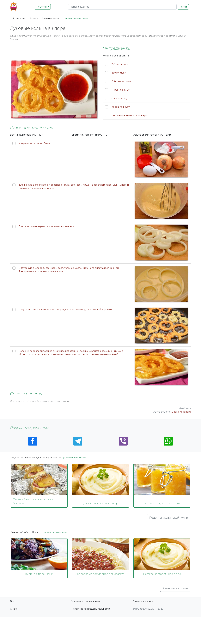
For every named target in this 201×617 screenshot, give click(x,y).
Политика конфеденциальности (90, 608)
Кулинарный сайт (19, 532)
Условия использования (85, 601)
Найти (183, 6)
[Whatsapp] (168, 441)
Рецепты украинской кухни (168, 517)
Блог (13, 601)
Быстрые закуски (50, 18)
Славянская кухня (32, 457)
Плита (35, 532)
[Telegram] (77, 441)
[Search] (122, 7)
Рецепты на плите (175, 588)
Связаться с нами (143, 601)
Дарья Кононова (181, 411)
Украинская (52, 457)
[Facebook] (32, 441)
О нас (13, 608)
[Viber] (123, 441)
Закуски (34, 18)
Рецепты (42, 6)
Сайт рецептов (18, 18)
